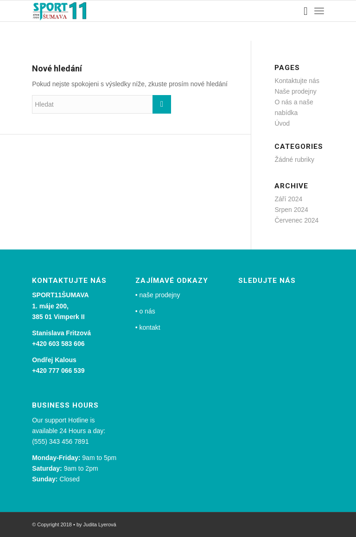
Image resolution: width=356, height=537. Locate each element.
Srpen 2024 (291, 209)
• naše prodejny (157, 295)
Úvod (282, 123)
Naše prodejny (295, 91)
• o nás (145, 311)
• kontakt (147, 327)
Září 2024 (288, 199)
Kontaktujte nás (296, 80)
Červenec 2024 (296, 220)
